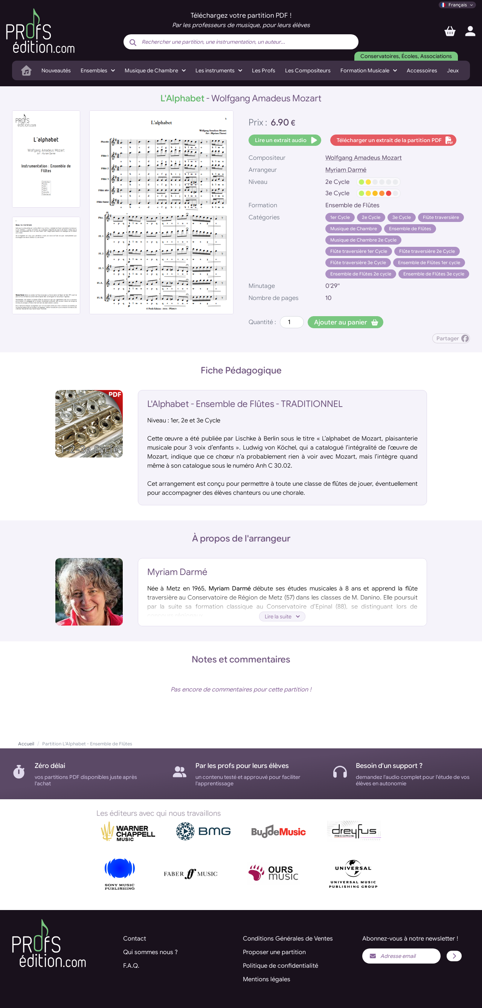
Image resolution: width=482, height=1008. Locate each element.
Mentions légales (266, 979)
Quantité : (262, 322)
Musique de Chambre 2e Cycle (363, 240)
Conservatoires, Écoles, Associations (406, 56)
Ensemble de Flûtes (410, 228)
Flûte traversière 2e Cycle (427, 251)
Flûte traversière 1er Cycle (358, 251)
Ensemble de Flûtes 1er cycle (429, 262)
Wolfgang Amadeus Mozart (363, 158)
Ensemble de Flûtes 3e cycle (433, 274)
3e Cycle (401, 217)
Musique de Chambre (353, 228)
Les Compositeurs (308, 70)
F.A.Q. (131, 966)
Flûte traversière (441, 217)
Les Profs (263, 70)
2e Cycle (371, 217)
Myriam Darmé (345, 170)
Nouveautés (56, 70)
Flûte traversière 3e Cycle (358, 262)
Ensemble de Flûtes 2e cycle (360, 274)
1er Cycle (340, 217)
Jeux (453, 70)
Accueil (26, 743)
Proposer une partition (274, 952)
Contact (134, 938)
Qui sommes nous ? (150, 952)
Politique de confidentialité (280, 966)
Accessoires (422, 70)
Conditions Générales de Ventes (288, 938)
